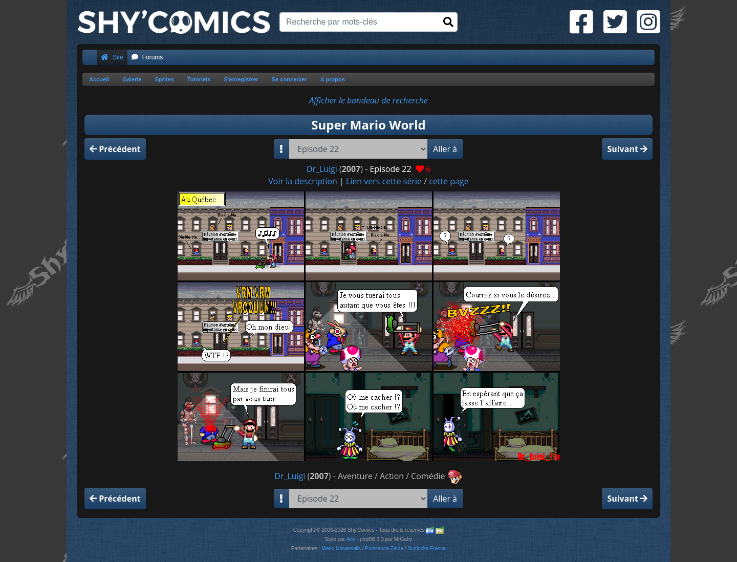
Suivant (627, 149)
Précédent (115, 149)
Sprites (164, 79)
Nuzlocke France (426, 548)
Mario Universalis (341, 548)
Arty (350, 539)
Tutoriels (199, 79)
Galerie (131, 79)
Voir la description (302, 181)
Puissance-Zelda (384, 548)
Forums (147, 57)
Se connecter (289, 79)
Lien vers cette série (384, 181)
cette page (449, 181)
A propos (332, 79)
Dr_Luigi (322, 169)
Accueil (99, 79)
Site (112, 57)
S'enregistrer (241, 79)
